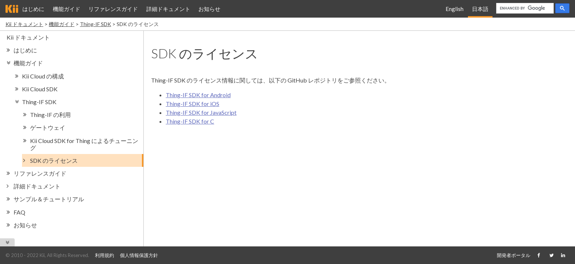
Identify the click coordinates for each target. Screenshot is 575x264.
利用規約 (104, 255)
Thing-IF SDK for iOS (192, 103)
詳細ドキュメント (168, 9)
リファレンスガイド (113, 9)
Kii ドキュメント (24, 24)
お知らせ (209, 9)
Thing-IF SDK (95, 24)
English (455, 9)
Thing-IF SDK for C (190, 121)
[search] (524, 8)
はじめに (33, 9)
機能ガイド (66, 9)
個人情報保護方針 (139, 255)
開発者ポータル (513, 255)
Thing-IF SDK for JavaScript (201, 112)
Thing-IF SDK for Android (198, 94)
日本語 (480, 9)
